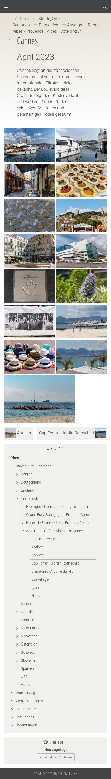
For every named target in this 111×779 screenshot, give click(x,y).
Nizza (35, 596)
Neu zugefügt (55, 749)
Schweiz (27, 652)
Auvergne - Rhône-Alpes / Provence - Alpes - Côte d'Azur (57, 28)
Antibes (37, 547)
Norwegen (29, 636)
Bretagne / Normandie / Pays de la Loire (58, 506)
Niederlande (30, 628)
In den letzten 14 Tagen (55, 757)
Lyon (35, 587)
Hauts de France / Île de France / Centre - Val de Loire (61, 523)
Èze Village (40, 579)
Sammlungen (26, 725)
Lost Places (25, 717)
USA (24, 677)
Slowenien (29, 660)
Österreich (29, 644)
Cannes (37, 555)
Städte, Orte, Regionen (33, 466)
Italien (26, 604)
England (27, 490)
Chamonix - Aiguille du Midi (52, 571)
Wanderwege (26, 693)
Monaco (27, 620)
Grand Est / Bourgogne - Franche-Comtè (58, 515)
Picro (24, 18)
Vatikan (27, 685)
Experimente (26, 709)
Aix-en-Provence (44, 539)
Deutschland (31, 482)
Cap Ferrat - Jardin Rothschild (55, 563)
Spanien (27, 668)
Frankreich (48, 24)
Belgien (27, 474)
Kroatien (28, 612)
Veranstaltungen (29, 701)
